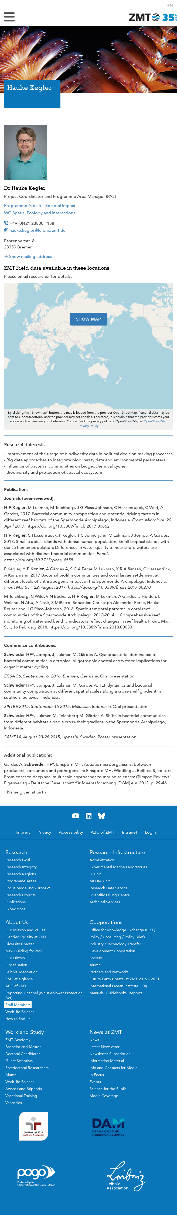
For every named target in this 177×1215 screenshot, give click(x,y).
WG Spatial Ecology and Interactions (39, 212)
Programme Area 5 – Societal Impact (40, 205)
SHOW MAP (88, 319)
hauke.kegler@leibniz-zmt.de (37, 230)
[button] (170, 5)
